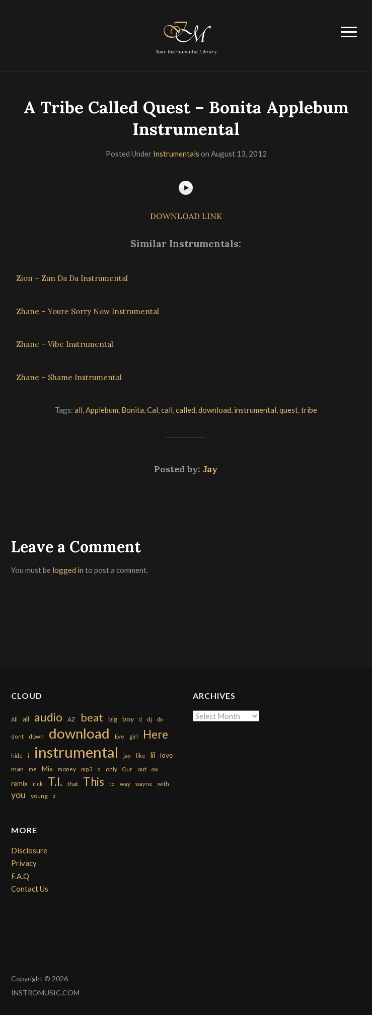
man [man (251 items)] (17, 769)
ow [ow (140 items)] (155, 769)
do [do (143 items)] (160, 719)
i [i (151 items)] (28, 755)
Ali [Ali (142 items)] (14, 719)
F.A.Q (20, 876)
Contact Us (29, 888)
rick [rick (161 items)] (38, 783)
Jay (210, 469)
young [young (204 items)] (39, 796)
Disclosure (29, 850)
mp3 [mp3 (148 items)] (86, 769)
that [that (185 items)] (72, 783)
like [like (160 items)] (140, 755)
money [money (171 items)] (67, 769)
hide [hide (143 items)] (17, 755)
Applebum (102, 409)
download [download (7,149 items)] (79, 733)
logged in (68, 569)
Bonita (132, 409)
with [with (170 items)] (163, 783)
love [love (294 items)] (166, 755)
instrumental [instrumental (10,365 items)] (76, 752)
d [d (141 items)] (140, 719)
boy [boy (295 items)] (128, 718)
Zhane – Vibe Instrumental (64, 344)
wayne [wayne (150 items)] (144, 783)
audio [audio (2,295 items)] (48, 717)
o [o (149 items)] (99, 769)
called (185, 409)
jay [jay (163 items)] (127, 755)
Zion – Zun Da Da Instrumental (72, 278)
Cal (152, 409)
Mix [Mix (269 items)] (47, 769)
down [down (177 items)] (36, 736)
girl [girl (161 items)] (133, 736)
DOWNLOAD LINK (186, 216)
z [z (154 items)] (54, 795)
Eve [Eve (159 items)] (119, 736)
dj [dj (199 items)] (149, 719)
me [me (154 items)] (33, 769)
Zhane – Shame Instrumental (69, 377)
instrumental (255, 409)
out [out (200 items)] (141, 769)
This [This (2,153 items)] (93, 781)
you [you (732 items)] (18, 794)
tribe (309, 409)
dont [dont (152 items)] (17, 736)
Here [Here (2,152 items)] (155, 734)
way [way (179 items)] (125, 783)
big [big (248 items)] (112, 719)
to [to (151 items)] (112, 783)
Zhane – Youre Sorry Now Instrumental (87, 311)
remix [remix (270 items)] (19, 783)
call (167, 409)
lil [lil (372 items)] (153, 754)
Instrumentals (176, 153)
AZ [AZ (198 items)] (71, 719)
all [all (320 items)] (26, 718)
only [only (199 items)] (111, 769)
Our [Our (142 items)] (127, 769)
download (214, 409)
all (79, 409)
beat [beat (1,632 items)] (92, 717)
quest (288, 409)
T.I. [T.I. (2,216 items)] (55, 781)
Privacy (24, 862)
